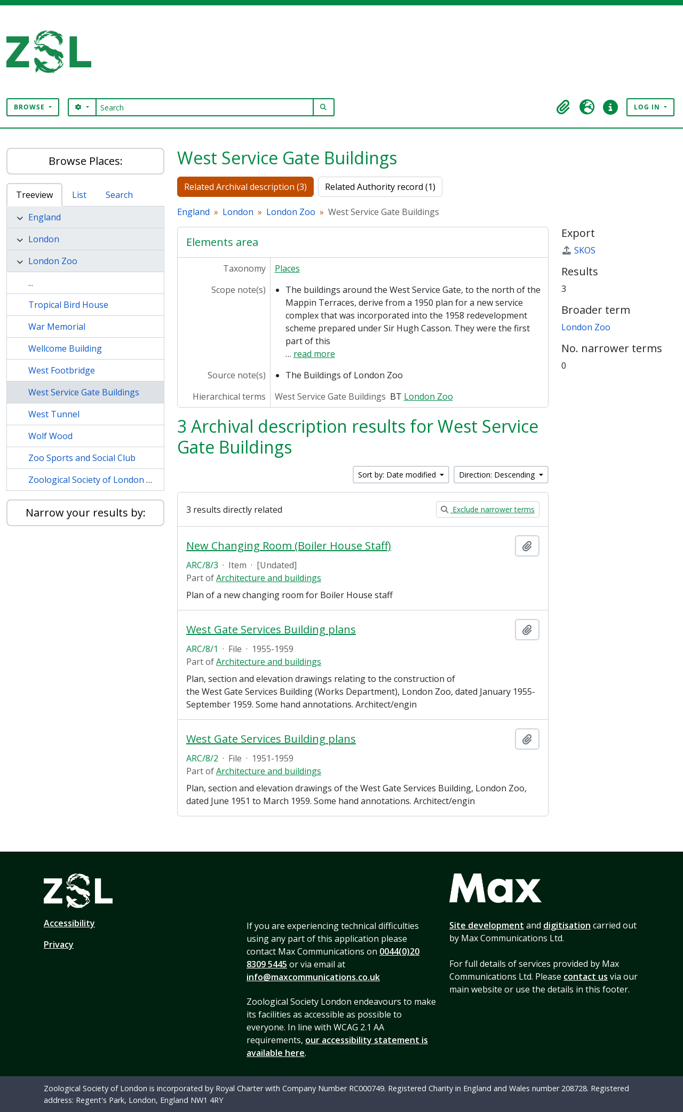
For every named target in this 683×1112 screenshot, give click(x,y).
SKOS (578, 250)
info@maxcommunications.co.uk (313, 977)
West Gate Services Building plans (271, 629)
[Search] (204, 107)
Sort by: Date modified (398, 475)
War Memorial (56, 326)
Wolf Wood (50, 436)
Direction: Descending (498, 475)
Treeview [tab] (34, 195)
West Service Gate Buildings (83, 392)
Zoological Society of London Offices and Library (124, 480)
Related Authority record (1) (380, 187)
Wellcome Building (65, 348)
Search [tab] (119, 195)
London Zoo (52, 261)
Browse (30, 107)
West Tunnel (54, 414)
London (43, 239)
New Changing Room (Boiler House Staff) (288, 545)
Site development (486, 925)
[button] (563, 107)
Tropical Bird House (68, 305)
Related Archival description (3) (245, 187)
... (30, 283)
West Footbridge (61, 370)
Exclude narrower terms (488, 509)
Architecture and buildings (268, 578)
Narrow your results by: (86, 512)
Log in (648, 107)
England (44, 217)
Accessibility (69, 923)
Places (287, 268)
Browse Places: (86, 161)
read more (314, 354)
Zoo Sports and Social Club (82, 458)
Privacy (59, 944)
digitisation (567, 925)
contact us (585, 976)
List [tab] (79, 195)
